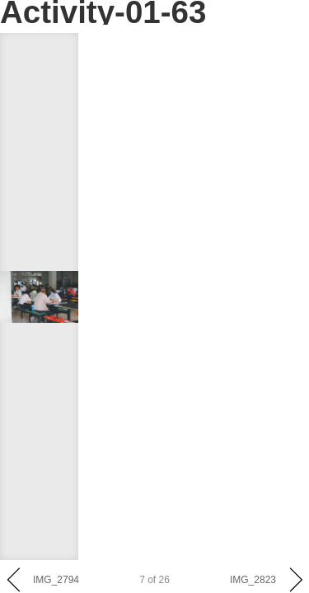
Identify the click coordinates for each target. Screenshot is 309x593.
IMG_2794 (56, 580)
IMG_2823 (253, 580)
